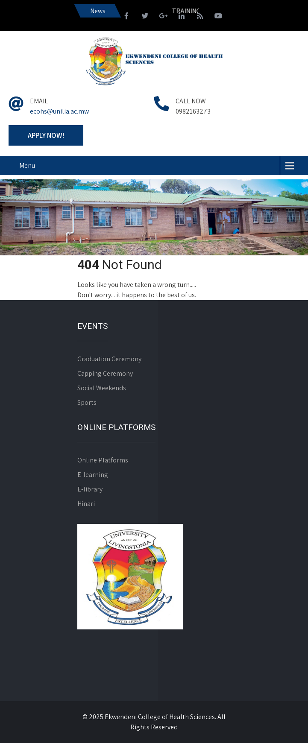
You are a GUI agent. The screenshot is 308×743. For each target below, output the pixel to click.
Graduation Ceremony (109, 358)
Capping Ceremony (105, 373)
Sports (87, 402)
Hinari (86, 503)
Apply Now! (46, 135)
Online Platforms (102, 460)
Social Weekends (101, 387)
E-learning (92, 474)
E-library (90, 489)
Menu (27, 165)
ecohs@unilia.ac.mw (59, 111)
